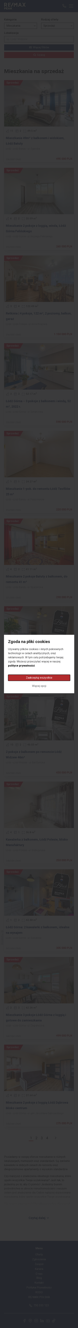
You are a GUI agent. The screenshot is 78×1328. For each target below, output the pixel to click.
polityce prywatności (21, 665)
